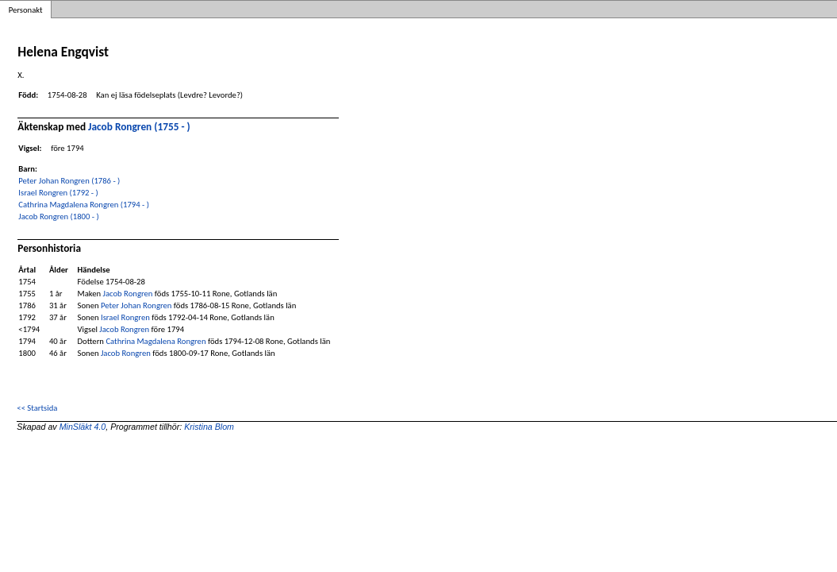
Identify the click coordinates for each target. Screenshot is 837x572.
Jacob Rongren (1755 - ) (139, 126)
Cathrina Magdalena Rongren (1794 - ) (83, 204)
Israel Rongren (125, 317)
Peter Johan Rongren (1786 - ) (69, 181)
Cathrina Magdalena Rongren (155, 341)
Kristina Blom (209, 426)
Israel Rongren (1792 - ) (58, 192)
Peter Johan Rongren (136, 305)
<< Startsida (37, 408)
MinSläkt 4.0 (83, 426)
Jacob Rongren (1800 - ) (58, 216)
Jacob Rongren (128, 293)
